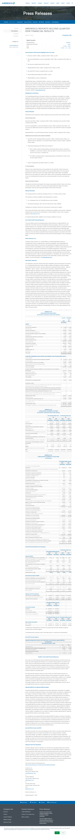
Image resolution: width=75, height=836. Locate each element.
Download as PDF (67, 35)
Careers (5, 814)
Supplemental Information (32, 44)
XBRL (27, 47)
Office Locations (25, 817)
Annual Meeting (55, 22)
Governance (47, 22)
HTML (65, 46)
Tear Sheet (34, 802)
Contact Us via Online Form (28, 814)
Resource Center (7, 822)
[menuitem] (62, 3)
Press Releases (14, 31)
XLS (66, 47)
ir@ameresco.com (29, 780)
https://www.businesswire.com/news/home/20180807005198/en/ (40, 764)
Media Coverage (7, 819)
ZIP (69, 47)
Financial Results (27, 22)
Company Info (20, 22)
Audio (68, 42)
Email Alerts (16, 36)
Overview (6, 22)
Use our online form (13, 47)
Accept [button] (57, 832)
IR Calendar (15, 33)
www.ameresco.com (35, 213)
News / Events (12, 22)
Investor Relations (7, 817)
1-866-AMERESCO (26, 811)
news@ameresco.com (30, 773)
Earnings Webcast (30, 42)
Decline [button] (63, 832)
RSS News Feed (52, 802)
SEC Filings (41, 22)
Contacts (43, 802)
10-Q (27, 46)
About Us (5, 811)
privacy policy (27, 829)
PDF (69, 44)
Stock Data (35, 22)
